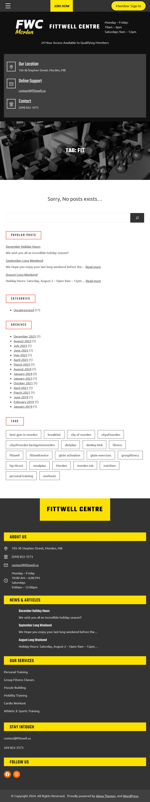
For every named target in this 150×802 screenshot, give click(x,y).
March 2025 (22, 364)
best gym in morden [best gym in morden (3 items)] (24, 434)
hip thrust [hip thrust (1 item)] (16, 465)
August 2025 (22, 341)
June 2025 (21, 350)
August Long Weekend (22, 274)
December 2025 (25, 336)
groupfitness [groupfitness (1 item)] (130, 455)
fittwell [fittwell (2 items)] (15, 455)
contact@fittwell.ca (32, 90)
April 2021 (21, 388)
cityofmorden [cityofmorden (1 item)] (110, 434)
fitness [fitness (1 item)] (117, 445)
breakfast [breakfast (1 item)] (54, 434)
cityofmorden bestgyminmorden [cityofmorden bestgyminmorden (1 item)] (32, 445)
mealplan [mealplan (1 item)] (39, 465)
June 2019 (21, 397)
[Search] (137, 218)
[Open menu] (8, 6)
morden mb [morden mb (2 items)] (85, 465)
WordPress (130, 796)
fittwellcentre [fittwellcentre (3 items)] (39, 455)
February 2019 (24, 402)
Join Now (61, 6)
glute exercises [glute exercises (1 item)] (100, 455)
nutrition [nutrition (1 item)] (110, 465)
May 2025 (20, 355)
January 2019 (23, 406)
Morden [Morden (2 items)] (61, 465)
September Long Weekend (24, 260)
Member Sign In (128, 6)
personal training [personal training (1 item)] (21, 476)
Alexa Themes (106, 796)
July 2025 (20, 346)
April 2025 (21, 360)
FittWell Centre (74, 26)
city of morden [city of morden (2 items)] (81, 434)
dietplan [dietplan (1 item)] (70, 445)
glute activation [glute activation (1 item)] (69, 455)
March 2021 (22, 392)
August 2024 (22, 369)
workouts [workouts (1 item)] (49, 476)
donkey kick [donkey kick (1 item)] (94, 445)
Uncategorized (24, 310)
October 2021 (23, 383)
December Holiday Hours (23, 246)
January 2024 (23, 374)
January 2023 (23, 378)
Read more (93, 267)
